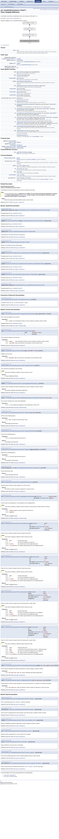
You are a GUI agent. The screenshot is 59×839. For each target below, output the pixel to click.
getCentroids (20, 78)
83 (9, 269)
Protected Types (55, 8)
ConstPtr (19, 58)
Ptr (17, 67)
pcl (1, 6)
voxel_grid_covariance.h (14, 18)
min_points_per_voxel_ (22, 168)
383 (9, 477)
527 (9, 715)
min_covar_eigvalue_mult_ (23, 165)
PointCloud (22, 72)
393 (9, 378)
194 (9, 237)
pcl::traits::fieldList (11, 141)
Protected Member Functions (45, 9)
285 (9, 360)
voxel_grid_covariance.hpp (19, 325)
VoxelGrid (7, 58)
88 (9, 215)
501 (9, 660)
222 (9, 689)
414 (9, 551)
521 (9, 736)
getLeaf (18, 88)
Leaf (18, 50)
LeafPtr (18, 63)
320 (9, 444)
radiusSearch (20, 117)
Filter (18, 73)
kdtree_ (18, 158)
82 (9, 280)
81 (9, 258)
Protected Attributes (55, 9)
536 (9, 704)
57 (8, 202)
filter (18, 72)
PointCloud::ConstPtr (10, 146)
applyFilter (19, 152)
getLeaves (19, 98)
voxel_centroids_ (32, 159)
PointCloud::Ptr (12, 148)
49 (9, 325)
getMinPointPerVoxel (22, 101)
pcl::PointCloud (29, 85)
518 (9, 747)
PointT (12, 58)
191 (9, 247)
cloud (35, 113)
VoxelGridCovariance (8, 6)
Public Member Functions (47, 8)
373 (9, 518)
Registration (24, 195)
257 (9, 392)
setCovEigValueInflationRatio (24, 126)
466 (9, 621)
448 (9, 586)
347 (9, 462)
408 (9, 407)
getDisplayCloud (21, 85)
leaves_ (18, 161)
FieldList (19, 142)
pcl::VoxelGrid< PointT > (16, 213)
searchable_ (37, 136)
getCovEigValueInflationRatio (24, 81)
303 (9, 425)
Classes (34, 8)
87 (9, 290)
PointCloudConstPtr (21, 146)
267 (9, 345)
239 (9, 491)
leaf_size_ (27, 136)
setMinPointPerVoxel (22, 130)
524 (9, 725)
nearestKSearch (20, 108)
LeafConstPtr (20, 60)
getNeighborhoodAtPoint (23, 104)
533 (9, 768)
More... (36, 16)
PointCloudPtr (12, 78)
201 (9, 305)
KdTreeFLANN (7, 158)
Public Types (39, 8)
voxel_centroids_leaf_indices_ (24, 178)
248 (9, 675)
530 (9, 758)
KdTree (18, 159)
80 (9, 226)
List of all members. (5, 45)
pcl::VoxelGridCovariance (34, 210)
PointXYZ (36, 85)
